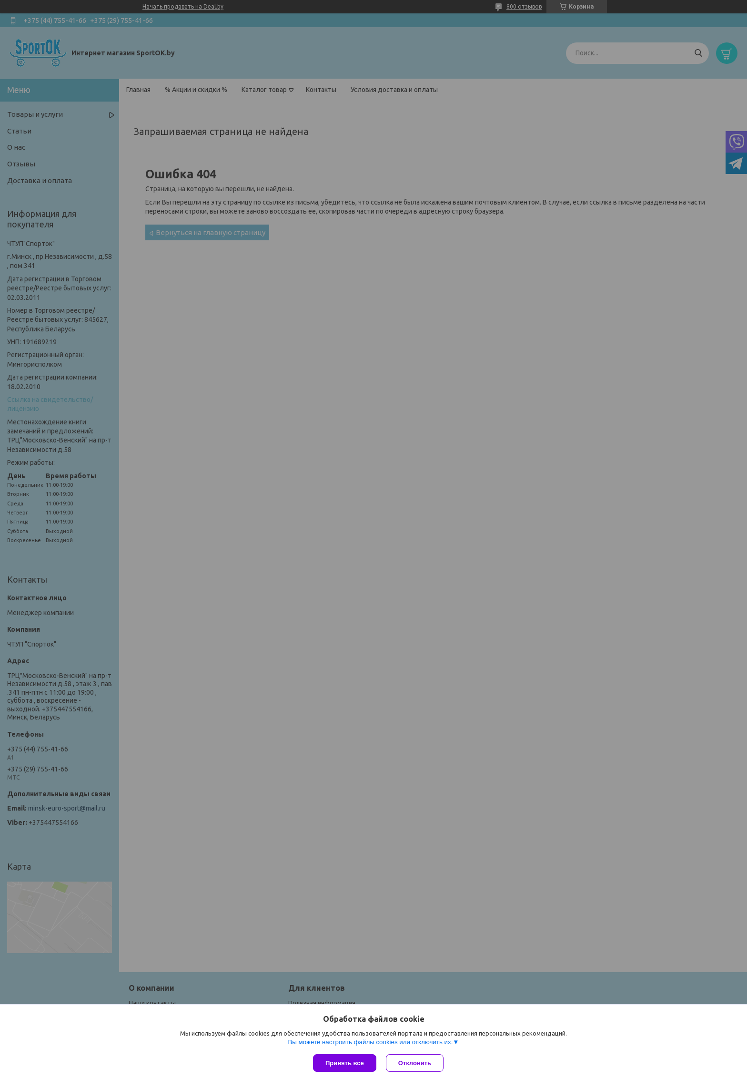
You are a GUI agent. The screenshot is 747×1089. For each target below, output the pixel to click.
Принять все (344, 1063)
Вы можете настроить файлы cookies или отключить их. (370, 1042)
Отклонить (414, 1063)
